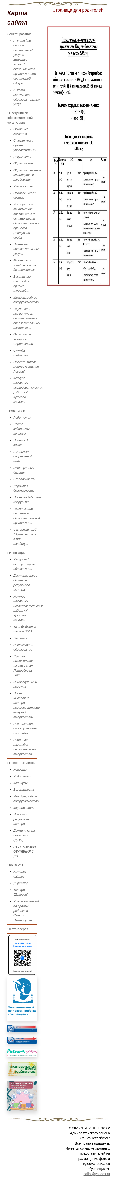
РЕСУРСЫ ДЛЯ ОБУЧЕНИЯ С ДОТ (24, 851)
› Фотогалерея (17, 929)
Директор (20, 883)
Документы (22, 157)
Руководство (23, 186)
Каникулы (20, 783)
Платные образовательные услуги (26, 249)
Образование (23, 163)
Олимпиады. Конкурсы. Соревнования (23, 339)
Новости (20, 769)
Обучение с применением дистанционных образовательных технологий (26, 318)
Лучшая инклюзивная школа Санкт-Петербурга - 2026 (23, 665)
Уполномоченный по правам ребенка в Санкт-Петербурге (26, 910)
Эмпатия (20, 638)
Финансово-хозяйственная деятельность (24, 265)
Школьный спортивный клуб (22, 456)
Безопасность (24, 479)
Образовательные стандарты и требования (27, 174)
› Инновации (16, 553)
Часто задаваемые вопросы (22, 428)
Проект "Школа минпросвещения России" (26, 366)
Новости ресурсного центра (21, 819)
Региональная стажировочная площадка (25, 728)
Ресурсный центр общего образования (24, 564)
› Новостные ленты (21, 763)
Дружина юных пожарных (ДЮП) (24, 835)
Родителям (22, 417)
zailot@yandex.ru (97, 1174)
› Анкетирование (19, 34)
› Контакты (15, 865)
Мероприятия (23, 808)
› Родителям (16, 410)
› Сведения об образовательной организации (20, 117)
